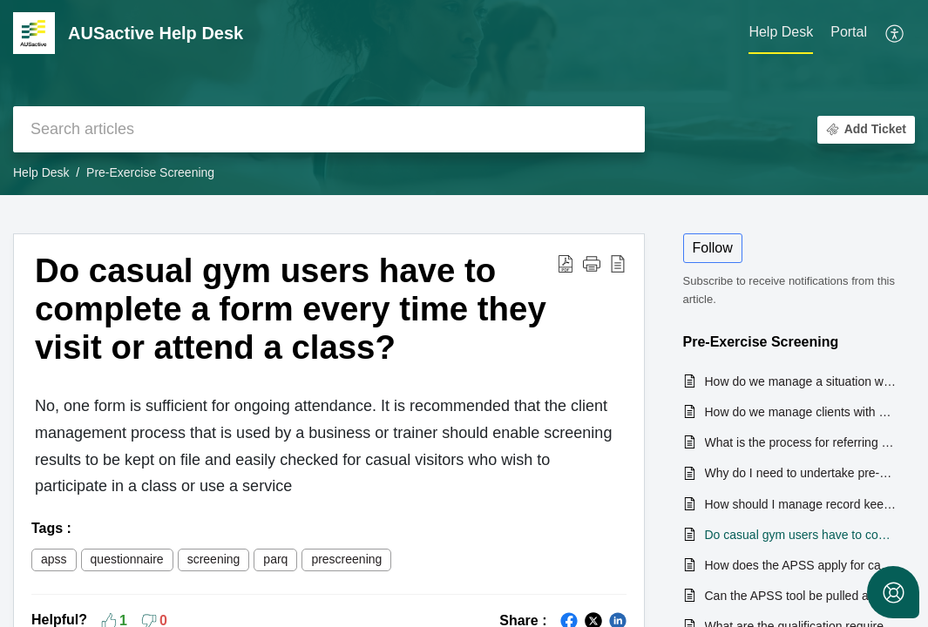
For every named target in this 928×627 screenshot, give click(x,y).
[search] (329, 129)
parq (275, 559)
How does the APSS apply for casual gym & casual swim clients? (801, 565)
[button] (895, 33)
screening (213, 559)
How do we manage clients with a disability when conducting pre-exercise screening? (801, 412)
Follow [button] (713, 247)
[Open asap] (893, 592)
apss (54, 559)
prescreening (346, 559)
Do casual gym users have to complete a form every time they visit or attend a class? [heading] (290, 309)
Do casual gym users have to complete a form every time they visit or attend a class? (801, 535)
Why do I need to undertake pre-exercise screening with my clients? (801, 473)
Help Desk (41, 172)
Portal (848, 31)
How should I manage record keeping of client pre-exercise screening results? (801, 504)
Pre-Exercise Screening (150, 172)
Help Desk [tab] (780, 31)
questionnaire (127, 559)
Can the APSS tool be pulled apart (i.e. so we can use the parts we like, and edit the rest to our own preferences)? (801, 596)
